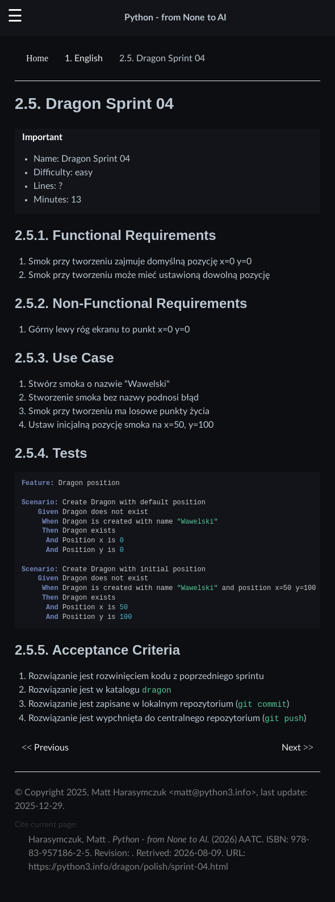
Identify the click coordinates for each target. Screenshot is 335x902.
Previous (45, 747)
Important (42, 137)
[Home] (38, 58)
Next (297, 747)
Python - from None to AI (175, 17)
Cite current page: (46, 824)
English (84, 58)
